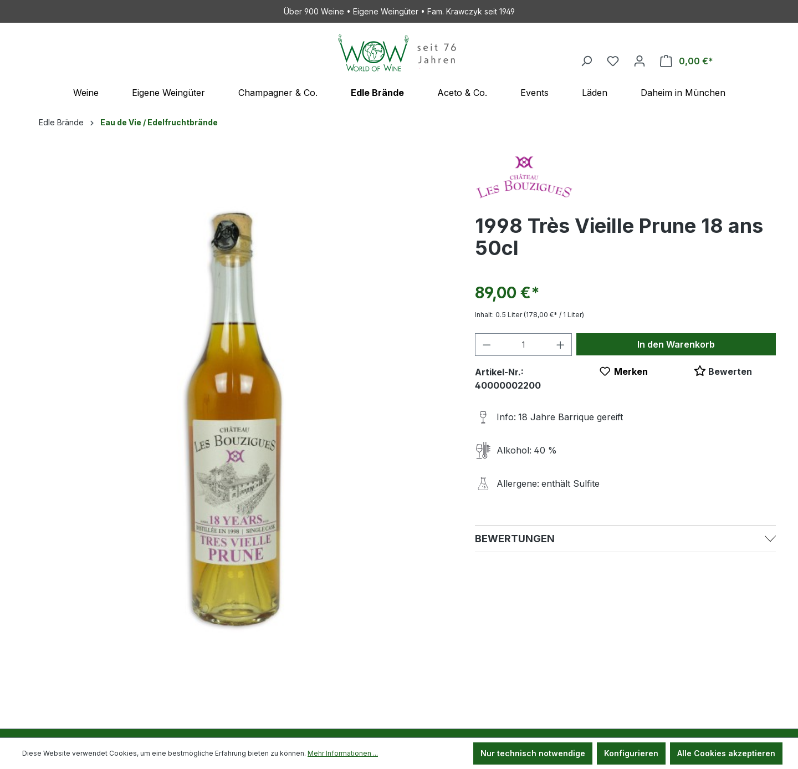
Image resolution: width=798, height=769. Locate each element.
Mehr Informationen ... (343, 753)
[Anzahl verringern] (486, 344)
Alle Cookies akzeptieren (726, 753)
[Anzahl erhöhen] (560, 344)
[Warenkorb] (686, 61)
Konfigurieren (631, 753)
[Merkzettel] (613, 61)
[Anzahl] (523, 344)
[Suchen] (586, 61)
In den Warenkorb (676, 344)
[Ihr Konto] (639, 61)
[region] (237, 417)
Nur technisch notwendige (532, 753)
